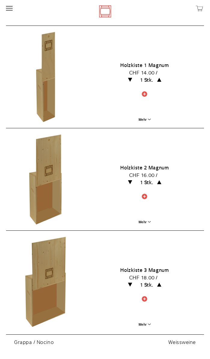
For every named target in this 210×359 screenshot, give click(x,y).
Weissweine (182, 342)
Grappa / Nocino (34, 342)
